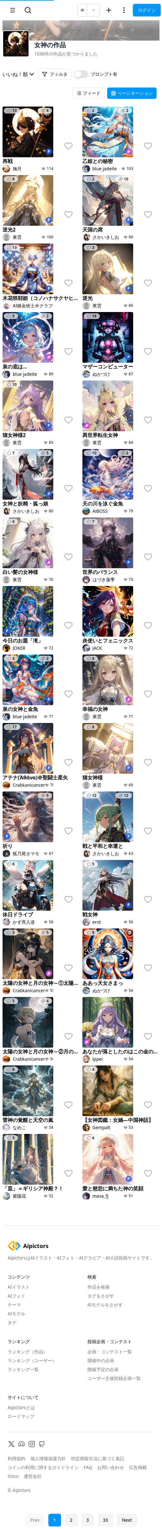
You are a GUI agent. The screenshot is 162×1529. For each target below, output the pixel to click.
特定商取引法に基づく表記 (97, 1458)
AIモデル (16, 1314)
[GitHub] (42, 1444)
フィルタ (55, 74)
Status (13, 1476)
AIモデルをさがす (105, 1305)
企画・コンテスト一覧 (109, 1352)
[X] (11, 1444)
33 (105, 1520)
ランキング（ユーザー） (32, 1360)
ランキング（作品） (28, 1352)
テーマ (14, 1305)
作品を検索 (98, 1287)
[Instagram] (32, 1444)
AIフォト (16, 1296)
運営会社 (33, 1476)
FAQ (88, 1467)
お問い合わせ (110, 1467)
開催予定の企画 (103, 1369)
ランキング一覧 (23, 1369)
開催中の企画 (100, 1360)
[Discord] (21, 1444)
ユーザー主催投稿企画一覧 (114, 1378)
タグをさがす (100, 1296)
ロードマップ (21, 1416)
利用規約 (16, 1458)
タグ (12, 1322)
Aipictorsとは (21, 1407)
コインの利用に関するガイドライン (43, 1467)
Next (127, 1520)
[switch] (81, 74)
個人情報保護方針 (48, 1458)
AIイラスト (19, 1287)
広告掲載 (138, 1467)
